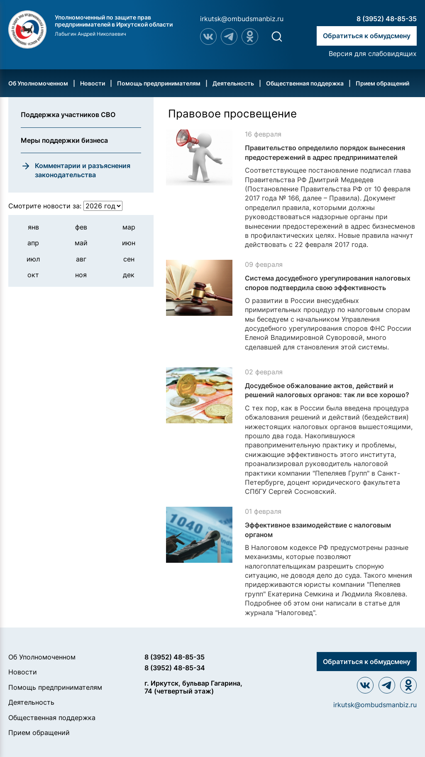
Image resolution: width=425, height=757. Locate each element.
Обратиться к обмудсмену (366, 36)
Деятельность (233, 83)
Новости (92, 83)
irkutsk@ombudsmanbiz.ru (241, 18)
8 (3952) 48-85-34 (174, 668)
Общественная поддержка (305, 83)
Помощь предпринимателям (158, 83)
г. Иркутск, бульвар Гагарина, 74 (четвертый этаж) (193, 687)
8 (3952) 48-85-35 (387, 19)
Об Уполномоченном (38, 83)
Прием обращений (382, 83)
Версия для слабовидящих (373, 53)
